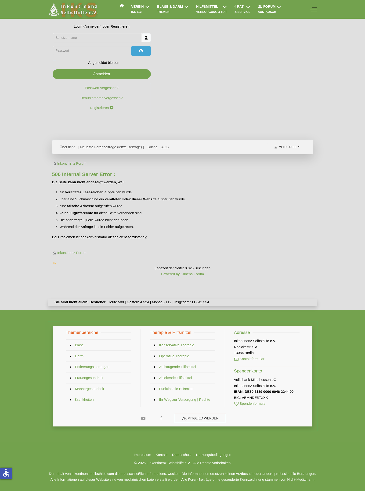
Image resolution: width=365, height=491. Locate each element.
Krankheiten (84, 399)
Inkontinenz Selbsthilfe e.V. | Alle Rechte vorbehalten (189, 463)
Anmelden (101, 74)
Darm (79, 356)
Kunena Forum (192, 274)
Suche (153, 147)
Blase (79, 345)
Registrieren (101, 108)
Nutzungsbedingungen (213, 455)
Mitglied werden (203, 418)
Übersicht (67, 147)
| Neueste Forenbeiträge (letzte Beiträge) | (111, 147)
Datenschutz (182, 455)
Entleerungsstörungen (92, 367)
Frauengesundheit (89, 378)
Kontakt (162, 455)
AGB (165, 147)
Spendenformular (250, 403)
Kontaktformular (249, 359)
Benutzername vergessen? (102, 98)
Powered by (170, 274)
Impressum (142, 455)
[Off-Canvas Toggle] (313, 9)
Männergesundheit (89, 389)
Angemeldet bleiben (103, 63)
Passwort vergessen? (102, 88)
